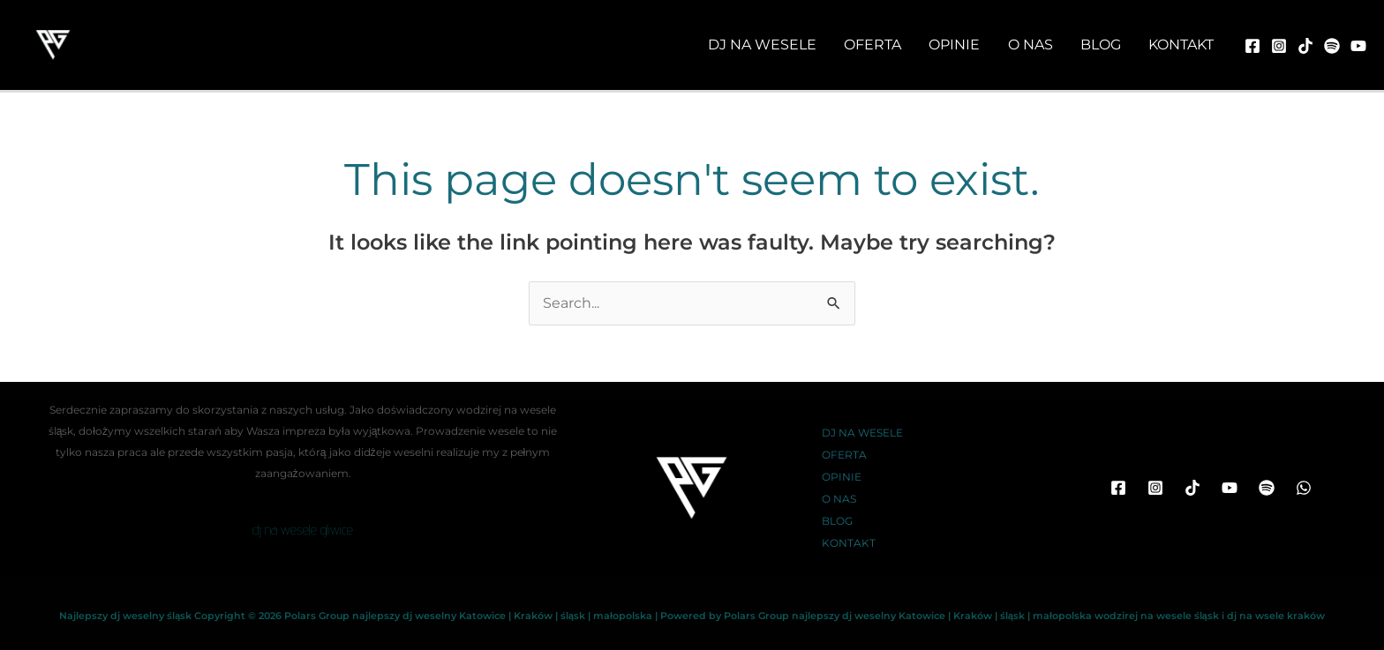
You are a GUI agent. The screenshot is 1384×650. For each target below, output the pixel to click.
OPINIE (841, 476)
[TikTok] (1305, 46)
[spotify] (1332, 46)
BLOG (837, 520)
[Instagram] (1279, 46)
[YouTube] (1229, 487)
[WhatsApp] (1303, 487)
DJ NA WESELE (862, 432)
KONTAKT (849, 542)
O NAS (839, 498)
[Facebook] (1252, 46)
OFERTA (844, 454)
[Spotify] (1266, 487)
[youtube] (1358, 46)
